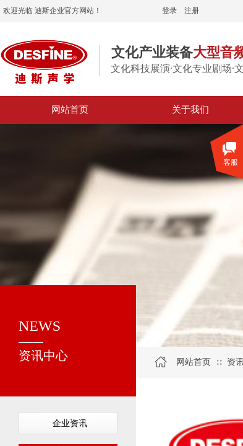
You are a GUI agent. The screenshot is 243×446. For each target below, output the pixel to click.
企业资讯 (70, 423)
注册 (191, 10)
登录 (169, 10)
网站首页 (193, 362)
